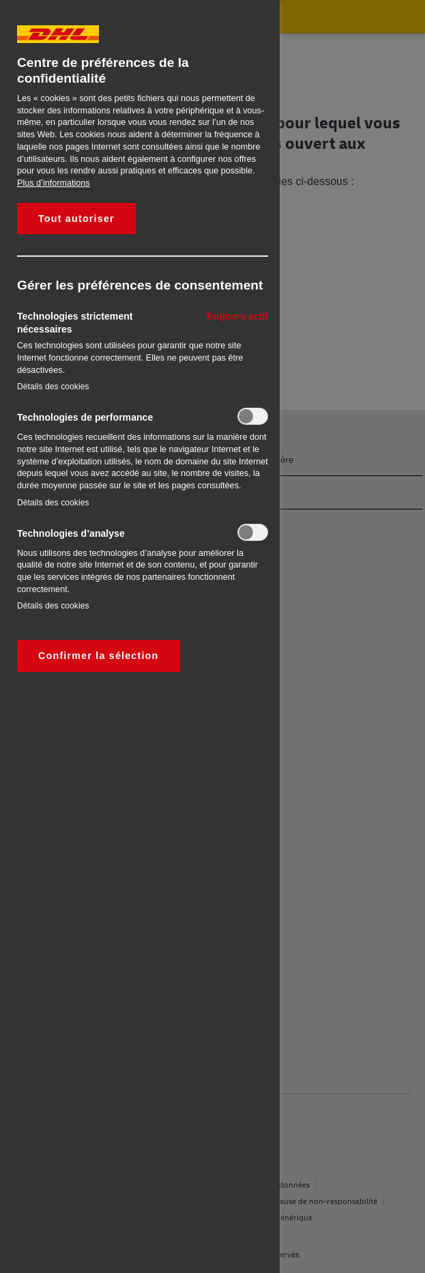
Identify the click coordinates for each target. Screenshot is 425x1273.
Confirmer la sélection (98, 655)
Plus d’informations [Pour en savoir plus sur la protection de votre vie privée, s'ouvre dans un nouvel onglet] (53, 183)
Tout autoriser (76, 218)
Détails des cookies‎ (53, 386)
